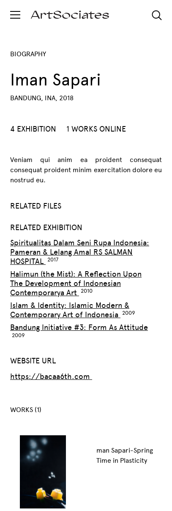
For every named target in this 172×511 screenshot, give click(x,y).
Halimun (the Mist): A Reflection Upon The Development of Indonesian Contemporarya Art (76, 283)
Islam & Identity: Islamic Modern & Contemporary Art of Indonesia (69, 310)
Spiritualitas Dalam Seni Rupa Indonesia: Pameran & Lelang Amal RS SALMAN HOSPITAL (79, 252)
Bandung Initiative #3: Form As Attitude (79, 327)
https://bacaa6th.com (51, 376)
